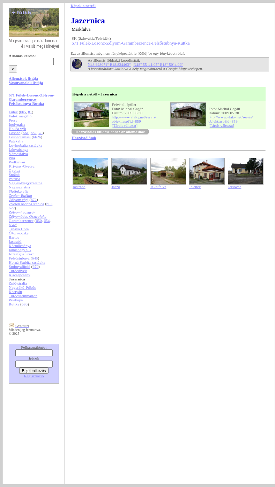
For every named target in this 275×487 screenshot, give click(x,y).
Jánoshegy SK (20, 250)
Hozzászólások (84, 138)
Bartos (14, 237)
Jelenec (195, 187)
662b (37, 137)
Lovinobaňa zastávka (25, 145)
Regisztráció (34, 376)
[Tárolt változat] (125, 125)
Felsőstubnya (19, 258)
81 (30, 112)
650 (39, 220)
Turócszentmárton (23, 296)
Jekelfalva (158, 187)
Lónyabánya (18, 149)
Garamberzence (21, 220)
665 (23, 112)
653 (49, 204)
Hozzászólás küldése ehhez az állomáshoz (110, 132)
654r (12, 225)
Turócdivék (18, 271)
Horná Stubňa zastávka (27, 262)
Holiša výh (17, 128)
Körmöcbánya (20, 246)
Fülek (13, 112)
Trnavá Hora (19, 229)
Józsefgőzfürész (21, 254)
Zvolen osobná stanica (26, 204)
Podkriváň (17, 162)
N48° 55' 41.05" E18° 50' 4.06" (158, 64)
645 (35, 258)
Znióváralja (18, 283)
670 (35, 266)
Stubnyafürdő (19, 266)
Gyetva (14, 170)
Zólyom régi (18, 200)
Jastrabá (15, 241)
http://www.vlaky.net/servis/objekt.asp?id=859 (134, 119)
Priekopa (16, 300)
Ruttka (14, 304)
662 (34, 133)
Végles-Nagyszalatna (25, 183)
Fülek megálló (20, 116)
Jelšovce (234, 187)
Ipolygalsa (17, 124)
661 (26, 133)
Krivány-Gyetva (22, 166)
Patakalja (16, 141)
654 (47, 220)
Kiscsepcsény (19, 275)
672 (34, 200)
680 (25, 304)
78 (40, 133)
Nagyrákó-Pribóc (22, 287)
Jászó (115, 187)
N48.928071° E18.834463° (109, 64)
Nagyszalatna (19, 187)
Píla (12, 158)
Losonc (14, 133)
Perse (13, 120)
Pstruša (14, 179)
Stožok (14, 174)
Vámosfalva (18, 154)
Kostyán (15, 291)
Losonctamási (20, 137)
